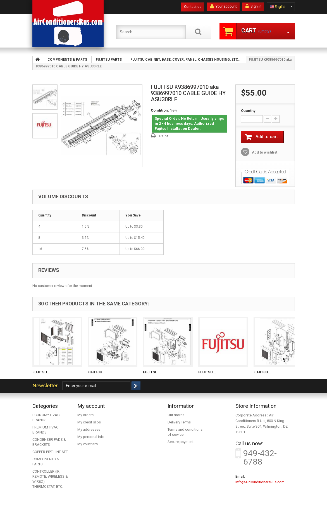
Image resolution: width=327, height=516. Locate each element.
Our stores (176, 415)
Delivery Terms (179, 422)
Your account (223, 6)
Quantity (248, 111)
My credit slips (89, 422)
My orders (85, 415)
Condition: (160, 110)
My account (91, 406)
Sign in (253, 6)
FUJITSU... (41, 372)
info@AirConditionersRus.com (260, 482)
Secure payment (181, 442)
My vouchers (87, 444)
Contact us (192, 6)
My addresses (88, 429)
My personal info (90, 437)
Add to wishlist (264, 152)
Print (163, 136)
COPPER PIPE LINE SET (50, 452)
